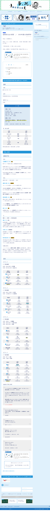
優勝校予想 (10, 73)
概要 (9, 69)
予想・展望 (8, 471)
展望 (9, 74)
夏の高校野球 (12, 471)
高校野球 (4, 32)
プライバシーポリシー (5, 509)
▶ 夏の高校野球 (25, 11)
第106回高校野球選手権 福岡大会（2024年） (42, 38)
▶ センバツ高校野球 (18, 11)
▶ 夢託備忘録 (10, 11)
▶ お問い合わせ (39, 11)
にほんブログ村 (36, 34)
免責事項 (10, 509)
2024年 (4, 471)
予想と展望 (9, 71)
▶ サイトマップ (32, 11)
